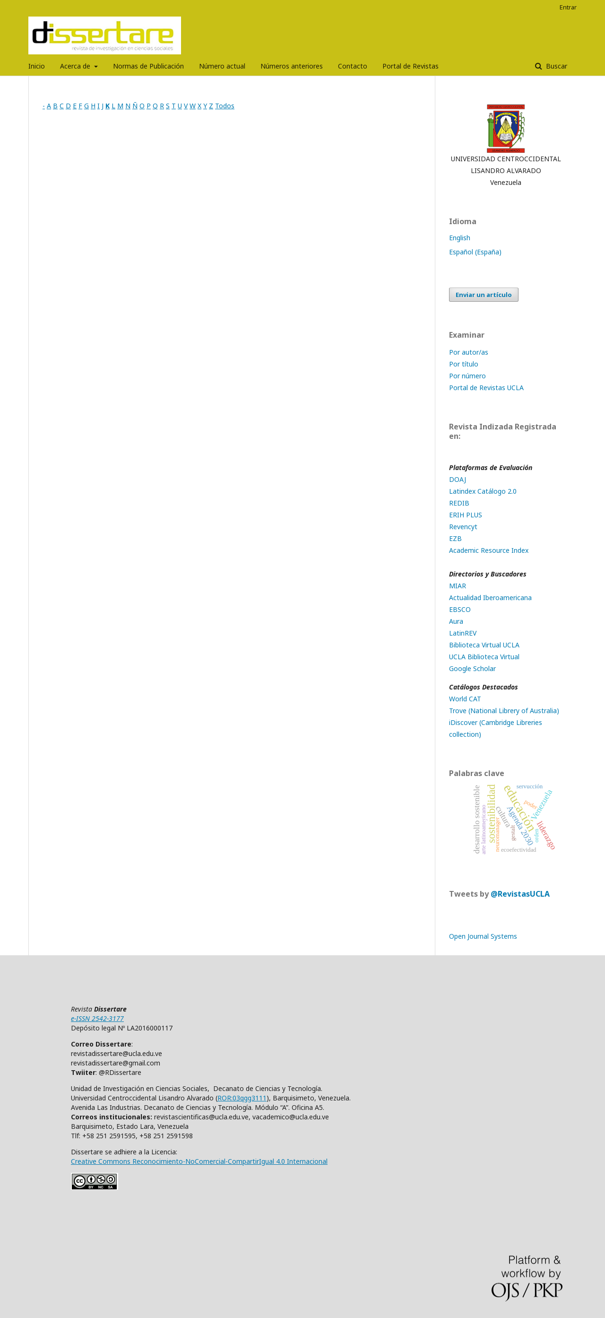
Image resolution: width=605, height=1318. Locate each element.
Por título (463, 363)
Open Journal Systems (483, 936)
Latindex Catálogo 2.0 (483, 491)
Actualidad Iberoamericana (490, 597)
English (459, 237)
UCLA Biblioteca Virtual (484, 656)
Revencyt (463, 526)
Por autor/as (468, 352)
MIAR (457, 585)
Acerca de (76, 65)
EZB (455, 538)
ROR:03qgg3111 (242, 1097)
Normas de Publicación (148, 65)
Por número (467, 375)
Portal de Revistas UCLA (486, 387)
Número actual (222, 65)
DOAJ (457, 479)
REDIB (459, 502)
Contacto (352, 65)
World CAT (465, 698)
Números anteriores (291, 65)
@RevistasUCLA (520, 894)
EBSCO (460, 609)
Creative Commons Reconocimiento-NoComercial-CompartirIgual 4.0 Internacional (199, 1161)
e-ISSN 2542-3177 (97, 1018)
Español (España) (475, 251)
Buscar (555, 65)
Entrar (568, 7)
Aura (456, 621)
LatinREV (462, 632)
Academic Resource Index (488, 550)
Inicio (36, 65)
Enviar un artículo (484, 294)
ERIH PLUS (465, 514)
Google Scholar (472, 668)
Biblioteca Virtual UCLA (484, 644)
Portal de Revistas (410, 65)
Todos (224, 105)
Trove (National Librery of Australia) (504, 710)
